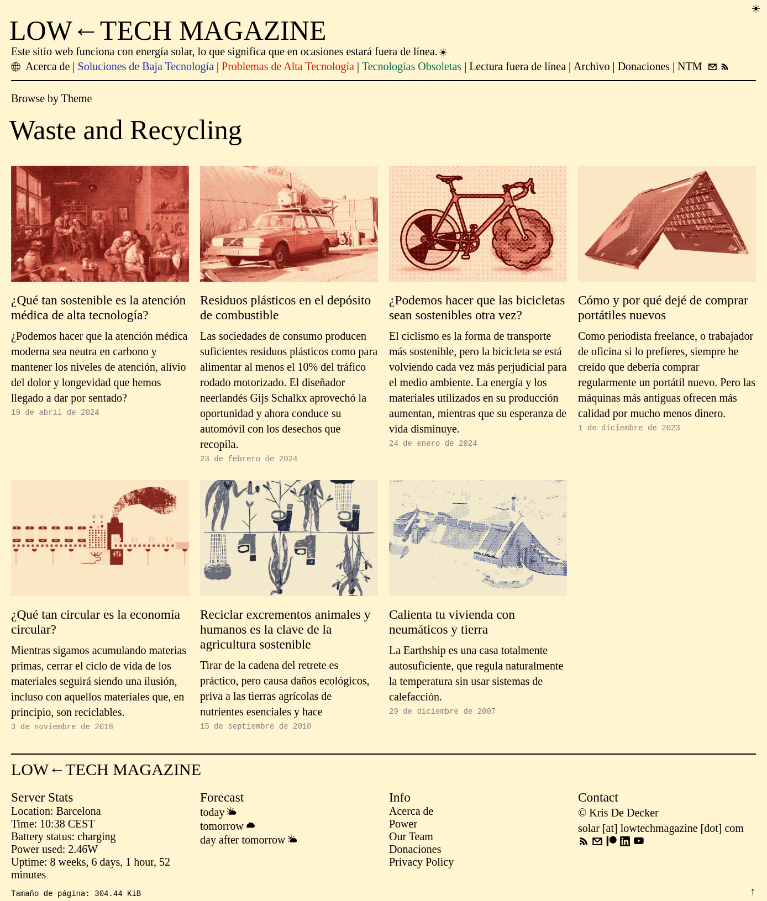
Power (403, 827)
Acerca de (411, 814)
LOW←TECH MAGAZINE (168, 30)
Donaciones (415, 852)
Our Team (411, 840)
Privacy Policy (421, 865)
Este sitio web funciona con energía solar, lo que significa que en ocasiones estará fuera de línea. (230, 51)
